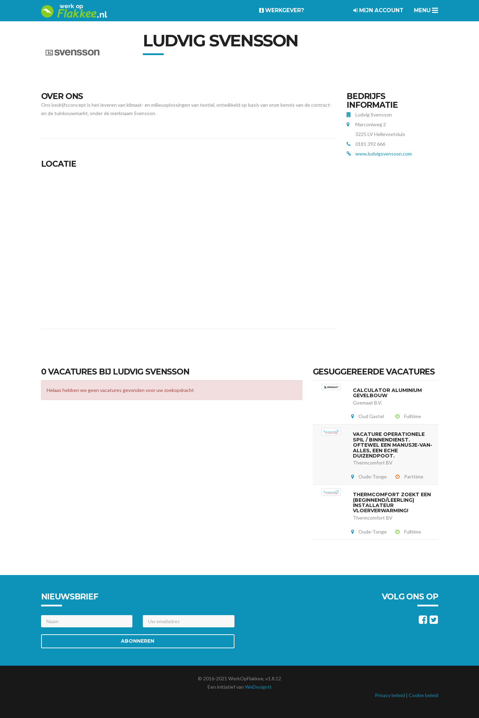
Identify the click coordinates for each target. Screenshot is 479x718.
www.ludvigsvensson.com (383, 154)
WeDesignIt (258, 687)
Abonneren (137, 641)
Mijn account (378, 10)
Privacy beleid (390, 695)
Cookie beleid (423, 695)
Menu (426, 10)
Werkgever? (281, 10)
